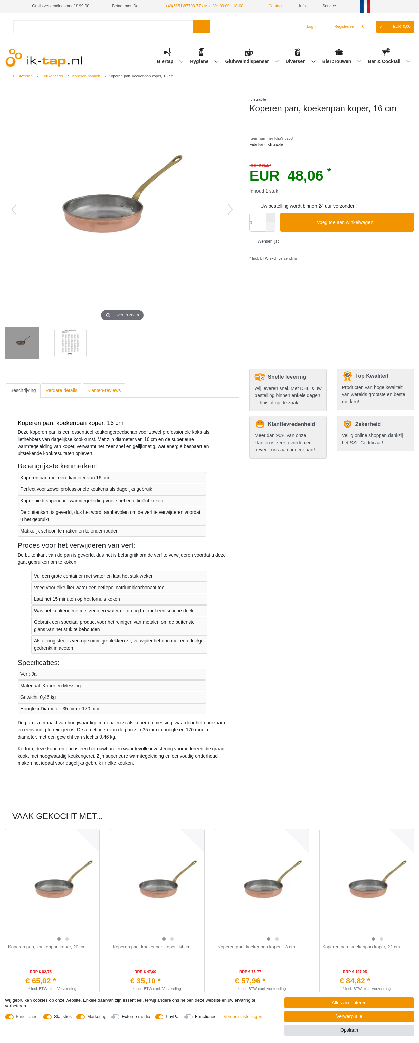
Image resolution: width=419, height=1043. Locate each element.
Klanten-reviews (104, 390)
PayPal (172, 1016)
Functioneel (27, 1016)
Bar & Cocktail (385, 61)
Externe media (136, 1016)
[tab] (23, 390)
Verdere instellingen (243, 1016)
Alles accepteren (349, 1002)
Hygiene (200, 61)
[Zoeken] (201, 26)
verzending (287, 258)
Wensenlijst (265, 241)
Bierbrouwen (337, 61)
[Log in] (309, 27)
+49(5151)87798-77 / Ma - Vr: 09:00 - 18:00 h (206, 6)
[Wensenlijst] (366, 27)
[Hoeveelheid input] (257, 222)
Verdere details (61, 390)
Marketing (97, 1016)
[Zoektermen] (103, 26)
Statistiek (63, 1016)
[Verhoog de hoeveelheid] (270, 217)
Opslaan (349, 1030)
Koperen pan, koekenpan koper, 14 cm (151, 947)
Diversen (296, 61)
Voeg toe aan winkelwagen (363, 223)
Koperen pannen (85, 76)
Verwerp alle (349, 1016)
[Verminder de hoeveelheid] (270, 227)
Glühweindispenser (247, 61)
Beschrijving (23, 390)
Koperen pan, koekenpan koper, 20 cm (46, 947)
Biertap (166, 61)
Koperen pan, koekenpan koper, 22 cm (361, 947)
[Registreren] (340, 27)
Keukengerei (51, 76)
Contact (272, 6)
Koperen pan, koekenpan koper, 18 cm (256, 947)
